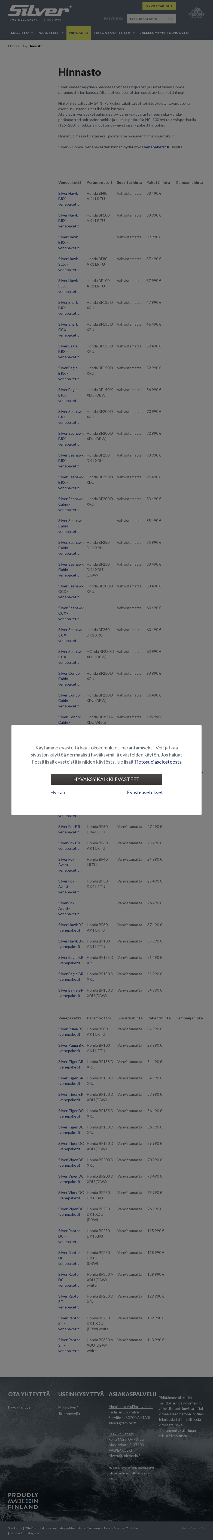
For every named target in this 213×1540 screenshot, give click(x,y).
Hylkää (57, 792)
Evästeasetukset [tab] (145, 792)
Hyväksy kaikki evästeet (106, 779)
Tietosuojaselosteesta (158, 762)
